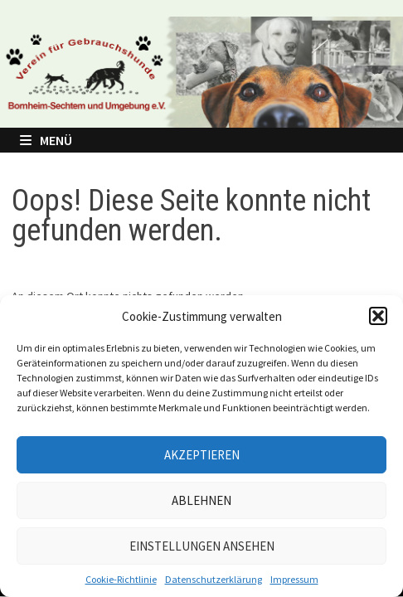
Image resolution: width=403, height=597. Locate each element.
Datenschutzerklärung (213, 579)
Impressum (294, 579)
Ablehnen (201, 500)
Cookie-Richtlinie (121, 579)
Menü (46, 140)
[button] (378, 316)
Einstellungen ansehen (201, 546)
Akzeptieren (202, 455)
